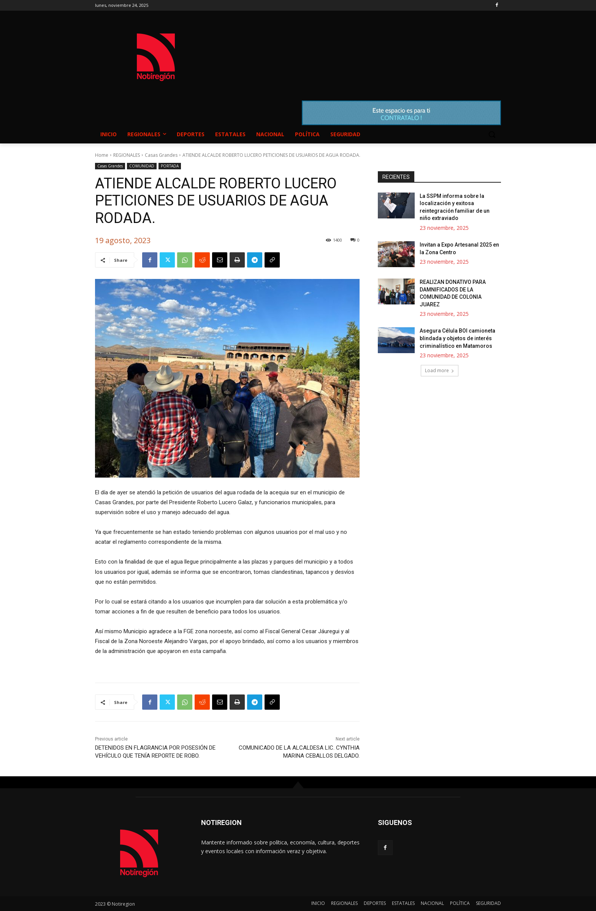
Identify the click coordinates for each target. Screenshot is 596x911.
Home (101, 155)
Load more (439, 370)
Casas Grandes (161, 155)
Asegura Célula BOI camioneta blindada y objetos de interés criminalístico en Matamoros (457, 338)
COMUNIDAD (142, 166)
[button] (492, 134)
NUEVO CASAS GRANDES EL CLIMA (359, 49)
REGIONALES (126, 155)
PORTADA (170, 166)
